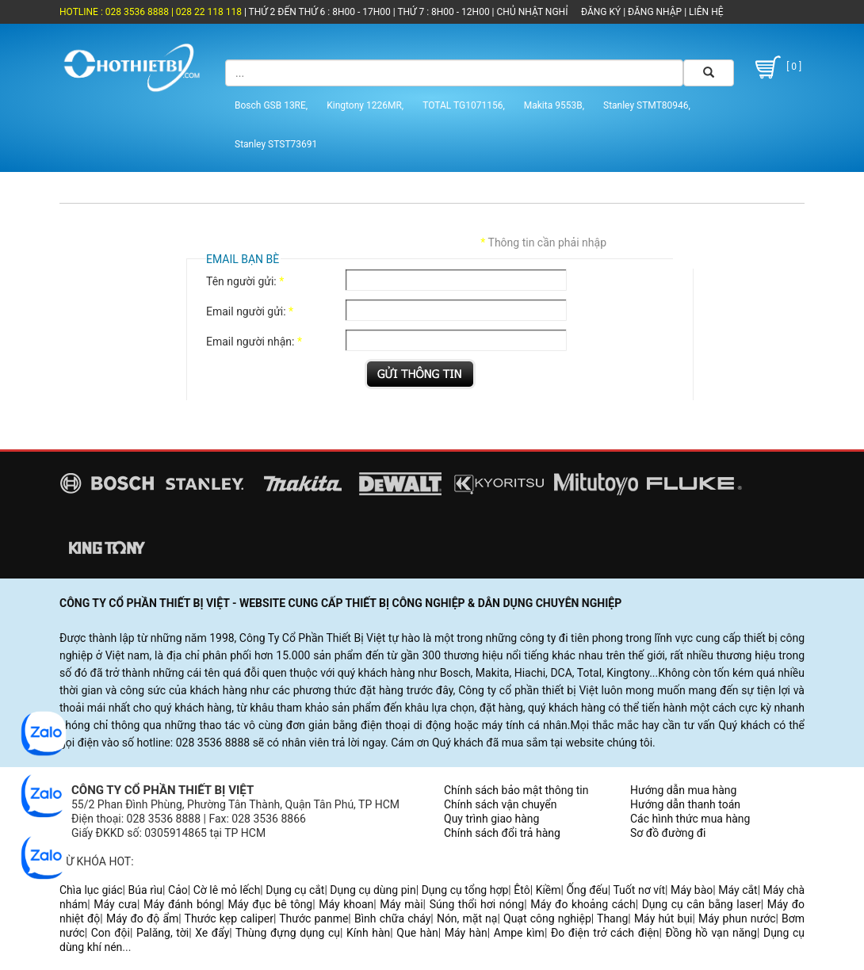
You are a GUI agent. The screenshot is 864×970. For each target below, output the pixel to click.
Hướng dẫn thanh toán (685, 804)
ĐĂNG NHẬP (655, 11)
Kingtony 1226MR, (365, 105)
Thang (612, 918)
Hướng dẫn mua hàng (683, 790)
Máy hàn (466, 932)
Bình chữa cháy (392, 918)
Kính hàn (368, 932)
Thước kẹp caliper (229, 918)
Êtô (521, 890)
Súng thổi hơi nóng (477, 904)
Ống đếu (586, 890)
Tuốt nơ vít (639, 890)
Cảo (178, 890)
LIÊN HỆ (704, 11)
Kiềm (548, 890)
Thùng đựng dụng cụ (287, 932)
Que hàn (417, 932)
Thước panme (313, 918)
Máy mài (401, 904)
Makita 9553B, (554, 105)
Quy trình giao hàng (491, 818)
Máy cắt (737, 890)
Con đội (110, 932)
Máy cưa (115, 904)
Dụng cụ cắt (295, 890)
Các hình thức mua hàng (690, 818)
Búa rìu (145, 890)
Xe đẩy (212, 932)
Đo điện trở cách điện (605, 932)
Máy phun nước (736, 918)
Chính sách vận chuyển (500, 804)
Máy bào (692, 890)
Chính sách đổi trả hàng (502, 833)
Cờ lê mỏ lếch (227, 890)
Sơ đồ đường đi (667, 833)
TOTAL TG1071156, (463, 105)
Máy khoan (346, 904)
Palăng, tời (162, 932)
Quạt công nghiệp (547, 918)
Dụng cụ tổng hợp (465, 890)
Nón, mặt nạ (467, 918)
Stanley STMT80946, (646, 105)
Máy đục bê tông (269, 904)
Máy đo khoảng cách (582, 904)
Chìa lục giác (91, 890)
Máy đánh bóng (182, 904)
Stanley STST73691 (276, 144)
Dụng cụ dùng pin (372, 890)
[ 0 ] (776, 67)
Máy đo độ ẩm (142, 918)
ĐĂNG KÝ (601, 11)
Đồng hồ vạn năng (711, 932)
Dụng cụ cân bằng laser (701, 904)
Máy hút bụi (663, 918)
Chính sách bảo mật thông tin (516, 790)
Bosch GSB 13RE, (271, 105)
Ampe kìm (519, 932)
